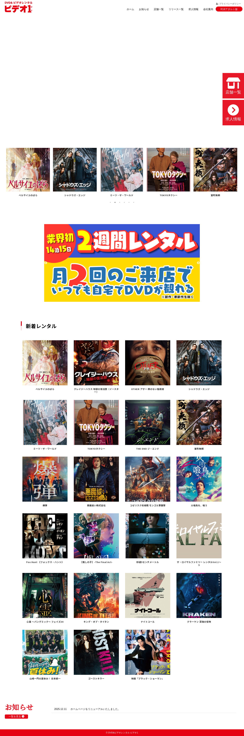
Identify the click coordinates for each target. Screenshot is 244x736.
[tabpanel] (28, 173)
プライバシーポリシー (228, 3)
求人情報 (193, 9)
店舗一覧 (159, 9)
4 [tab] (124, 202)
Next (198, 262)
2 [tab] (115, 202)
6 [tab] (133, 202)
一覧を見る (16, 719)
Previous (45, 262)
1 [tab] (110, 202)
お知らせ (144, 9)
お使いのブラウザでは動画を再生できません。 (122, 75)
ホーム (130, 9)
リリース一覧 (176, 9)
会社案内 (208, 9)
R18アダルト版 (229, 9)
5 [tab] (129, 202)
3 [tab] (119, 202)
